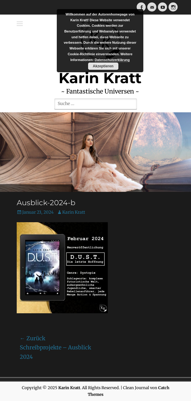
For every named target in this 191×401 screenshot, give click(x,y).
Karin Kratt (73, 212)
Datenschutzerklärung (112, 60)
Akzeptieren (103, 66)
